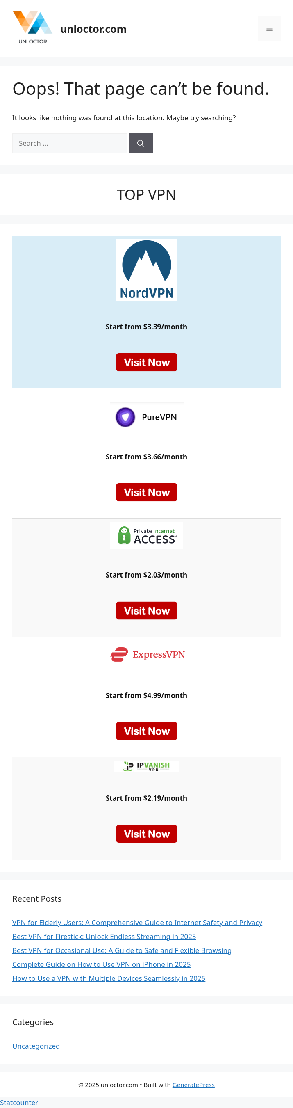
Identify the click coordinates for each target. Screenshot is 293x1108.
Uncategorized (36, 1046)
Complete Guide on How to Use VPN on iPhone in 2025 (101, 964)
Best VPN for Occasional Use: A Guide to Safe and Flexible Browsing (122, 950)
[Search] (141, 143)
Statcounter (19, 1102)
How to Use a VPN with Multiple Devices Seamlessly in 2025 (108, 978)
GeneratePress (194, 1085)
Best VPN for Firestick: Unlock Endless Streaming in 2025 (104, 936)
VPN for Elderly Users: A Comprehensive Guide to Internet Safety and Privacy (137, 922)
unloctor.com (93, 29)
